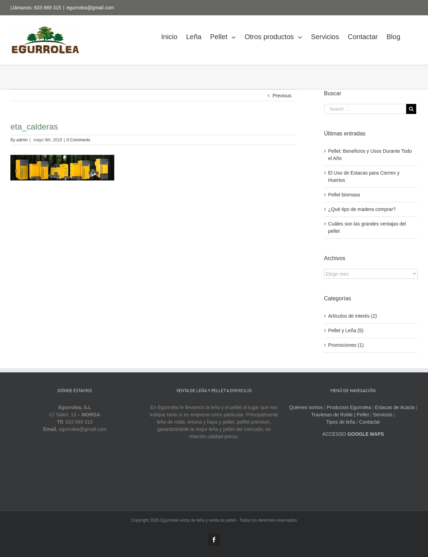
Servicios (383, 414)
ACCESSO (353, 434)
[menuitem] (173, 35)
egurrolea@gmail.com (90, 7)
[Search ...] (365, 109)
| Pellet (361, 414)
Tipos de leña (340, 422)
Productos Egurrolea (349, 407)
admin (22, 140)
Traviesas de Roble (332, 414)
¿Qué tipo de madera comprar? (362, 209)
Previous (282, 95)
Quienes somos (306, 407)
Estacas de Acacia (394, 407)
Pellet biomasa (344, 194)
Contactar (369, 422)
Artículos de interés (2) (352, 316)
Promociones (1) (346, 345)
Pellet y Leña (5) (346, 330)
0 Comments (78, 140)
